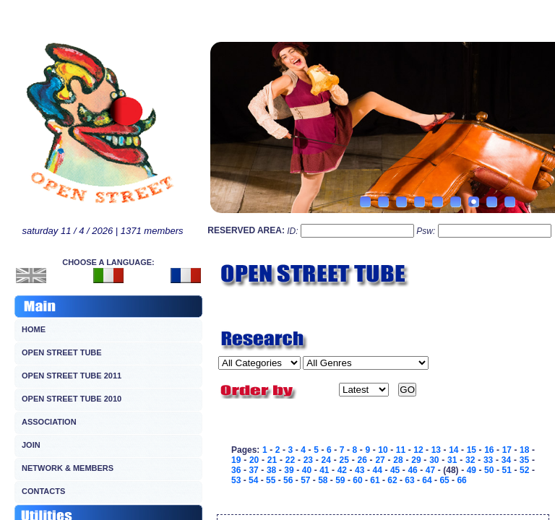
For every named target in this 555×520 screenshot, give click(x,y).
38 (271, 470)
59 (340, 480)
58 (322, 480)
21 (272, 460)
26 (361, 460)
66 (461, 480)
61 (374, 480)
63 (409, 480)
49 (471, 470)
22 (290, 460)
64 (426, 480)
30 (434, 460)
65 (444, 480)
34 (506, 460)
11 (400, 450)
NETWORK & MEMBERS (67, 468)
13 (436, 450)
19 (236, 460)
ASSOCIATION (49, 421)
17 (507, 450)
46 (412, 470)
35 (524, 460)
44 (377, 470)
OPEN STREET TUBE (62, 352)
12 (418, 450)
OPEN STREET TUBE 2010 (71, 398)
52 (524, 470)
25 (344, 460)
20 (254, 460)
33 (488, 460)
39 (288, 470)
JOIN (31, 445)
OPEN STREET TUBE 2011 (71, 375)
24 (326, 460)
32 (470, 460)
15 (471, 450)
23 (308, 460)
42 (342, 470)
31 (452, 460)
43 (359, 470)
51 (507, 470)
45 (395, 470)
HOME (34, 329)
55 (270, 480)
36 (236, 470)
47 (430, 470)
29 (416, 460)
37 (253, 470)
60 (357, 480)
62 (392, 480)
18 (524, 450)
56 (288, 480)
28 (398, 460)
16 (489, 450)
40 (306, 470)
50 (489, 470)
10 (382, 450)
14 (453, 450)
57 (305, 480)
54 (253, 480)
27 (379, 460)
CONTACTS (43, 491)
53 (236, 480)
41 (324, 470)
